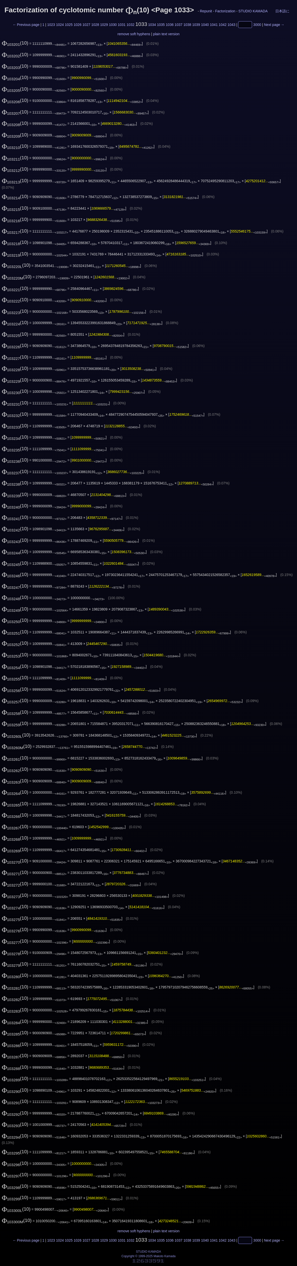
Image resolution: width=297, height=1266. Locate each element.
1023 (51, 25)
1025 (68, 25)
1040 (205, 25)
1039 (196, 25)
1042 (223, 25)
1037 (178, 25)
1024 (60, 25)
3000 (257, 25)
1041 (214, 25)
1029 (104, 25)
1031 (122, 25)
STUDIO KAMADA (252, 11)
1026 (78, 25)
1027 (86, 25)
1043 (231, 25)
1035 (161, 25)
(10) (15, 43)
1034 (152, 25)
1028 (95, 25)
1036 (170, 25)
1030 (113, 25)
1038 (187, 25)
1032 (130, 25)
